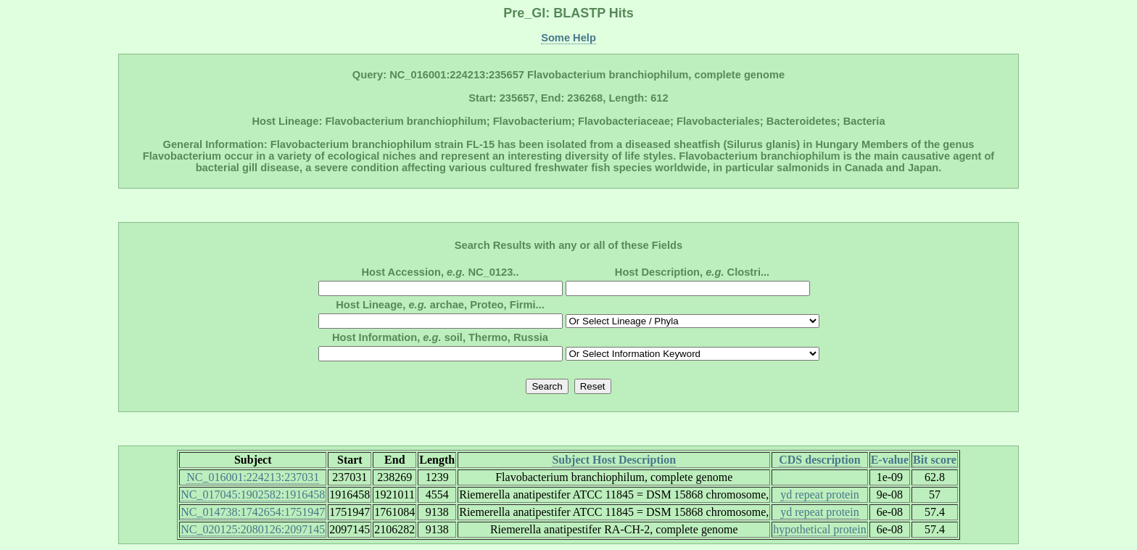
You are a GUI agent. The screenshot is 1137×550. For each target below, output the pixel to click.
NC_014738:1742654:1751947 (253, 512)
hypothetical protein (819, 529)
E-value (890, 459)
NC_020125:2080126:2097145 (253, 529)
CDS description (819, 459)
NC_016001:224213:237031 (252, 477)
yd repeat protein (819, 494)
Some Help (568, 38)
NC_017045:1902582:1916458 (253, 494)
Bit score (934, 459)
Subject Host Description (614, 459)
